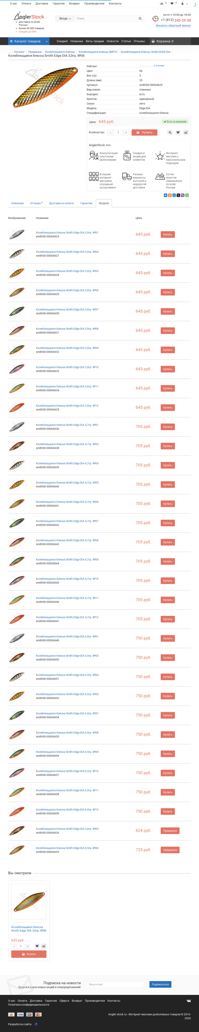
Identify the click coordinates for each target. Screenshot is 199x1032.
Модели (104, 203)
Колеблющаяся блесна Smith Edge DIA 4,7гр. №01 (67, 424)
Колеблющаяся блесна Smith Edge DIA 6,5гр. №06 (67, 848)
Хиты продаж (95, 41)
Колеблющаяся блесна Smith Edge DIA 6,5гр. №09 (67, 751)
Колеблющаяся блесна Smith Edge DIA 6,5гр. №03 (67, 655)
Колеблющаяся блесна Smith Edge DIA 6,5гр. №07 (67, 713)
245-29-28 (176, 20)
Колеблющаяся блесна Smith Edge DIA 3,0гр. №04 (67, 251)
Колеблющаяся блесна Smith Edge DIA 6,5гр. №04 (67, 674)
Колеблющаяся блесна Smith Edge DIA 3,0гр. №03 (67, 828)
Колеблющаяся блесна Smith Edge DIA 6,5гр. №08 (67, 732)
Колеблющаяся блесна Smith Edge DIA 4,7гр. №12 (67, 617)
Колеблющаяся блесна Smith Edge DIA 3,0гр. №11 (67, 386)
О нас (13, 3)
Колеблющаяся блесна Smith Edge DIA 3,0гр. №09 (67, 348)
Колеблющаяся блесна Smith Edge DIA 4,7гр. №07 (67, 521)
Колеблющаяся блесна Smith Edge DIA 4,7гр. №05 (67, 482)
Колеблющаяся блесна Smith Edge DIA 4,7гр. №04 (67, 463)
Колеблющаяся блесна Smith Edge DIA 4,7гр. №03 (67, 444)
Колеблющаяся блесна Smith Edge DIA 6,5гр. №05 (67, 694)
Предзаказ (170, 830)
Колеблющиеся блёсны (58, 51)
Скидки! (62, 41)
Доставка (42, 3)
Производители (94, 3)
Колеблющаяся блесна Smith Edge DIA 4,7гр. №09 (67, 559)
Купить (144, 132)
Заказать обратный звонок (173, 25)
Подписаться (160, 984)
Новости (113, 41)
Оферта (64, 1000)
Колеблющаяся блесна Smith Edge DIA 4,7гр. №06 (67, 501)
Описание (17, 203)
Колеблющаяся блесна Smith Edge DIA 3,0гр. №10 (67, 367)
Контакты (115, 3)
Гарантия (59, 3)
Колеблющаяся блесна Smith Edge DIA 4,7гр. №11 (67, 598)
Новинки (77, 41)
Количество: (97, 132)
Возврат (74, 3)
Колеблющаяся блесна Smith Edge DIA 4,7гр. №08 (67, 540)
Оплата (26, 3)
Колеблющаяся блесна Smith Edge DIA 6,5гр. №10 (67, 771)
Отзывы (139, 41)
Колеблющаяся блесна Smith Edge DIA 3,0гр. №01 (67, 232)
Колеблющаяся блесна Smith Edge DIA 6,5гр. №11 (67, 790)
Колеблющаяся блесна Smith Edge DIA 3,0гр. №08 (67, 328)
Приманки (32, 51)
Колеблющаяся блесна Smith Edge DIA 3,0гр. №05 (67, 271)
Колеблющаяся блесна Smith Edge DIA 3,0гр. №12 (67, 405)
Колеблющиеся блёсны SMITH (95, 51)
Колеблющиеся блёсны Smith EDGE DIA (143, 51)
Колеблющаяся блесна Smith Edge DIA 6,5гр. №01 (67, 636)
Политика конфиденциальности (28, 1004)
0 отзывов (159, 65)
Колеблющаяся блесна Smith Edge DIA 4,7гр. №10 (67, 578)
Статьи (126, 41)
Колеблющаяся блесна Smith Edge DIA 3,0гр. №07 (67, 309)
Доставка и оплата (61, 203)
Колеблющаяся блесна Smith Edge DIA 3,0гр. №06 (67, 290)
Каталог (17, 51)
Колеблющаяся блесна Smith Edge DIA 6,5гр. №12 (67, 809)
